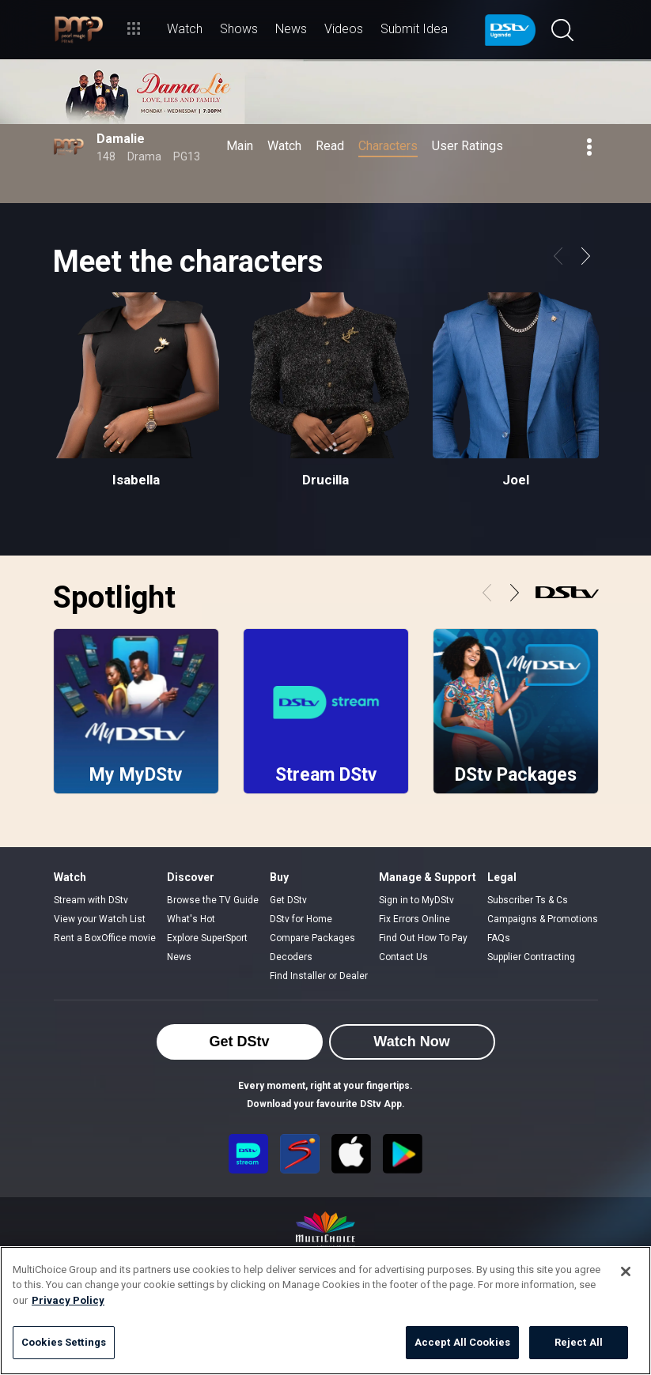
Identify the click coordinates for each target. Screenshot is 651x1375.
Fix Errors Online (414, 919)
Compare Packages (312, 938)
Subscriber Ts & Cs (527, 900)
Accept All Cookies (462, 1342)
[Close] (625, 1271)
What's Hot (191, 919)
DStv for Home (301, 919)
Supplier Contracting (531, 956)
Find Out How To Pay (423, 938)
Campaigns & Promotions (542, 919)
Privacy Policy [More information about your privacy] (68, 1300)
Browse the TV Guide (213, 900)
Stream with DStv (91, 900)
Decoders (291, 956)
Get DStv (288, 900)
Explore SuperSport (207, 938)
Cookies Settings (63, 1342)
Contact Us (403, 956)
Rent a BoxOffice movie (105, 938)
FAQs (498, 938)
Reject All (578, 1342)
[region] (325, 1310)
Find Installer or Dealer (319, 975)
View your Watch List (100, 919)
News (179, 956)
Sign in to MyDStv (416, 900)
